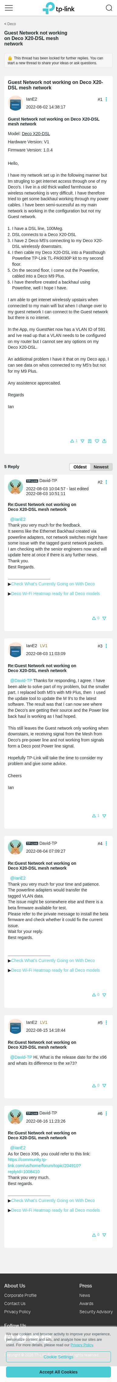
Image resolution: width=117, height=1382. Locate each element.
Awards (86, 1303)
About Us (14, 1285)
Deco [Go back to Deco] (11, 24)
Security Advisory (96, 1311)
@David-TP (21, 680)
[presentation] (15, 103)
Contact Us (14, 1303)
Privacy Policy (17, 1311)
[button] (8, 8)
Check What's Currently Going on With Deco (53, 583)
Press (85, 1285)
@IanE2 (18, 519)
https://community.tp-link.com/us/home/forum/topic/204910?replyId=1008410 (44, 1165)
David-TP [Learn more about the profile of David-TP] (48, 480)
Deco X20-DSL (36, 133)
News (84, 1295)
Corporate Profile (20, 1295)
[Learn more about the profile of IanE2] (17, 102)
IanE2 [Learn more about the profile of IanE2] (31, 99)
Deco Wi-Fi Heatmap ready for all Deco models (55, 593)
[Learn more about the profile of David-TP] (17, 486)
